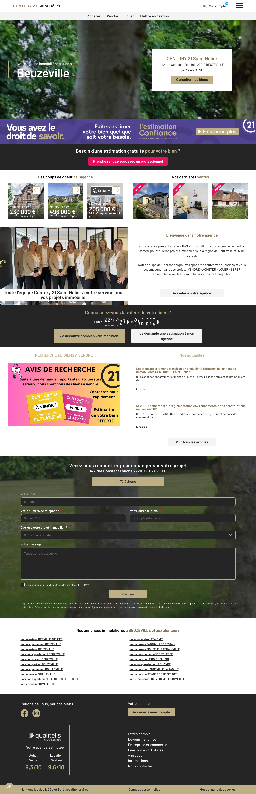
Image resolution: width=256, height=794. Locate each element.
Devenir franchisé (142, 739)
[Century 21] (36, 6)
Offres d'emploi (140, 734)
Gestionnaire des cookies (218, 789)
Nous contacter (140, 766)
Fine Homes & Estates (145, 750)
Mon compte (214, 6)
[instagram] (36, 713)
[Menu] (239, 5)
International (138, 760)
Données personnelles (144, 789)
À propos (135, 755)
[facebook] (24, 713)
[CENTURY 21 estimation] (128, 131)
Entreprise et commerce (147, 744)
